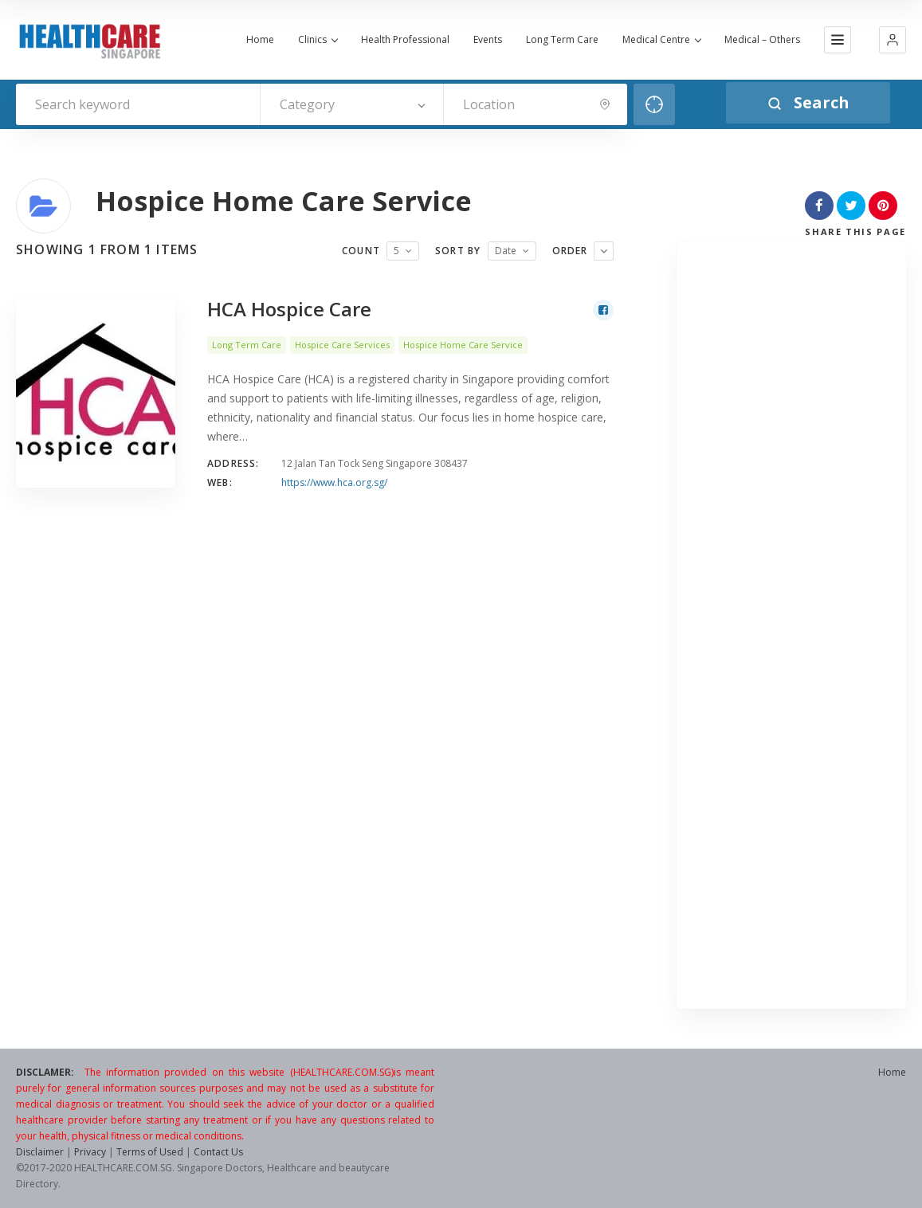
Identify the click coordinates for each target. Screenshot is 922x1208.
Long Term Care (562, 39)
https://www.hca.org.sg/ (334, 482)
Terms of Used (149, 1152)
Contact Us (218, 1152)
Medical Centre (661, 39)
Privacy (90, 1152)
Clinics (317, 39)
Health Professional (405, 39)
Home (260, 39)
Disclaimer (40, 1152)
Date (505, 250)
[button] (892, 39)
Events (487, 39)
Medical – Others (762, 39)
